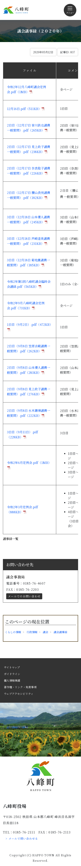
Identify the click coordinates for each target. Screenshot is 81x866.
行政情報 (32, 632)
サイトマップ (12, 667)
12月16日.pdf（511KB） (24, 109)
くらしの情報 (13, 632)
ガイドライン (12, 674)
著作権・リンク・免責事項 (20, 687)
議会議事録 (60, 632)
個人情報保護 (12, 680)
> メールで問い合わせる (22, 838)
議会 (45, 632)
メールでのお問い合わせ (24, 596)
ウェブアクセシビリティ (18, 694)
